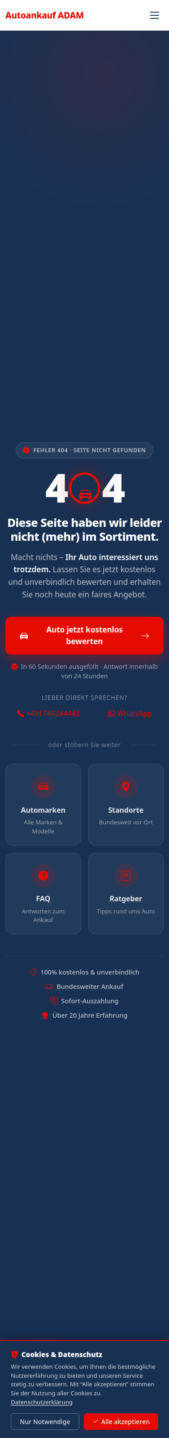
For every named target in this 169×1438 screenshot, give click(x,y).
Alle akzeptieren (121, 1421)
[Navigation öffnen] (155, 15)
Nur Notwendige (45, 1421)
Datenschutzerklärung (42, 1402)
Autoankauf (44, 15)
